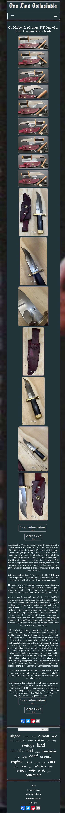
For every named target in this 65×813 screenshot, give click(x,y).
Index (33, 785)
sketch (37, 752)
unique (21, 770)
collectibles (20, 741)
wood (17, 757)
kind (41, 745)
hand (33, 756)
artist (33, 736)
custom (43, 736)
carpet (23, 766)
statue (30, 741)
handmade (49, 751)
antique (39, 740)
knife (32, 770)
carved (25, 737)
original (16, 762)
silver (16, 767)
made (41, 770)
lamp (12, 741)
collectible (33, 775)
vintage (28, 745)
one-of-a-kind (21, 750)
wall (44, 763)
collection (40, 766)
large (24, 757)
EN (31, 803)
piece (51, 767)
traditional (45, 756)
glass (49, 771)
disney (37, 762)
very (54, 740)
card (48, 741)
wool (54, 736)
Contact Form (33, 790)
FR (35, 803)
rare (52, 761)
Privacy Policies (33, 794)
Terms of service (33, 798)
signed (15, 736)
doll (30, 767)
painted (28, 762)
